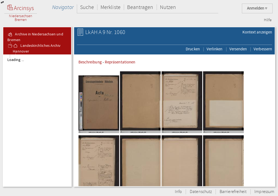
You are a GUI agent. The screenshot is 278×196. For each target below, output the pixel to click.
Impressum (264, 191)
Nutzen (168, 7)
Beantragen (140, 7)
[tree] (37, 120)
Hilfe (267, 20)
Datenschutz (201, 191)
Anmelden (257, 8)
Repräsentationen (120, 62)
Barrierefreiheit (233, 191)
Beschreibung (90, 62)
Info (178, 191)
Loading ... (15, 59)
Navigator (63, 7)
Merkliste (110, 7)
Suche (87, 7)
